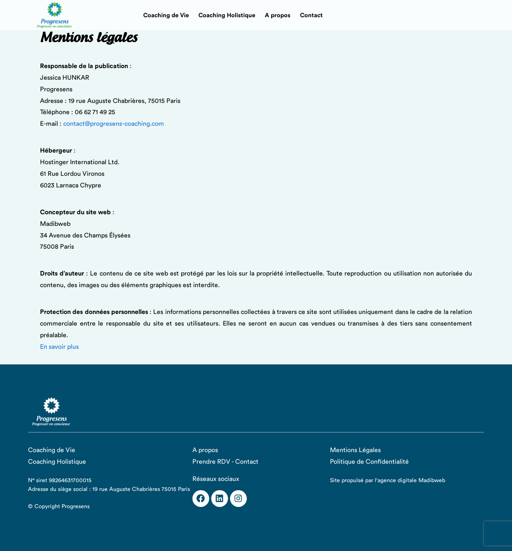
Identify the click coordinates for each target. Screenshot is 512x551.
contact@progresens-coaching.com (113, 124)
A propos (277, 15)
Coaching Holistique (226, 15)
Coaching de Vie (166, 15)
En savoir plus (59, 347)
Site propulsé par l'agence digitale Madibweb (387, 480)
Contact (311, 15)
